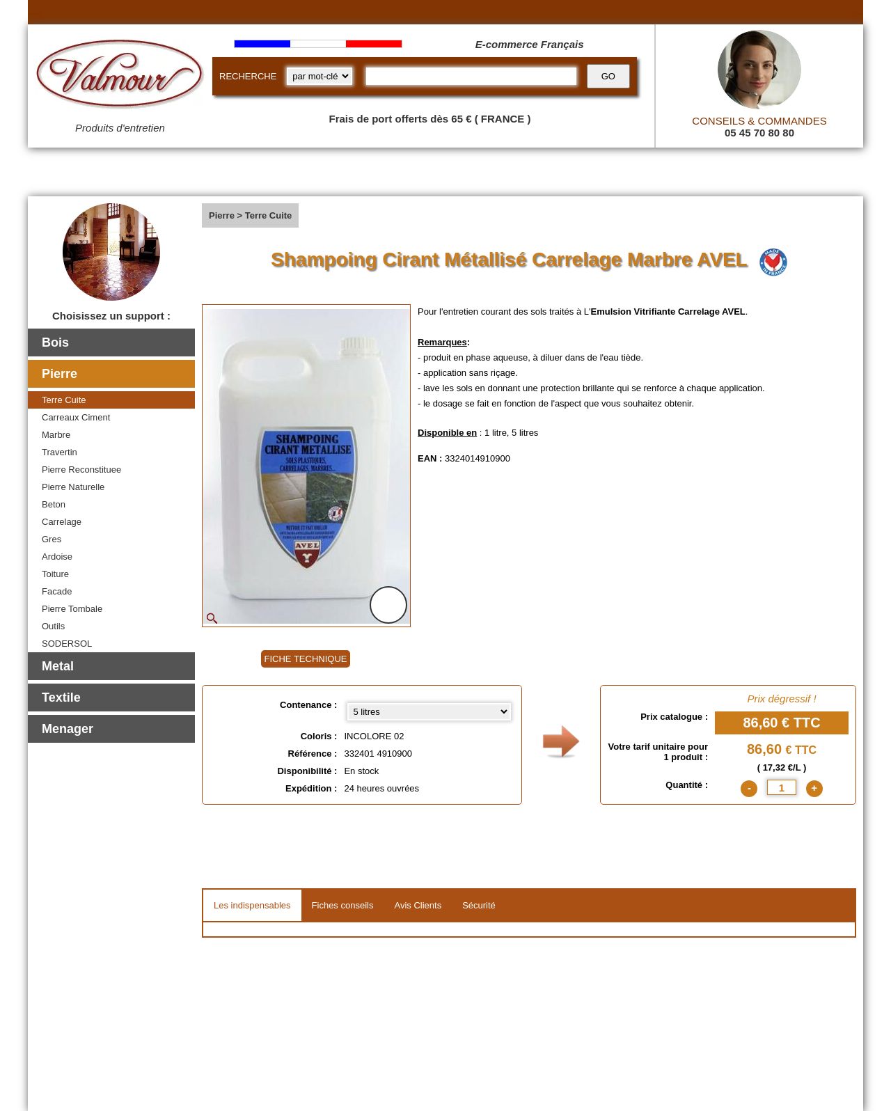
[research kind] (319, 76)
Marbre (56, 435)
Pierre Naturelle (73, 487)
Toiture (55, 574)
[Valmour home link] (120, 76)
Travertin (59, 452)
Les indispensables (252, 905)
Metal (58, 666)
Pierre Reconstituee (81, 469)
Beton (53, 504)
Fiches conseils (343, 905)
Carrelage (61, 522)
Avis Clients (417, 905)
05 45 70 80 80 (759, 133)
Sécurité (479, 905)
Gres (51, 539)
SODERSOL (67, 643)
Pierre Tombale (72, 609)
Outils (53, 626)
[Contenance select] (429, 711)
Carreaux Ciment (76, 417)
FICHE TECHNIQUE (306, 659)
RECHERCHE (247, 76)
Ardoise (57, 556)
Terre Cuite (64, 400)
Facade (57, 591)
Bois (55, 342)
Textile (61, 697)
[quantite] (781, 787)
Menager (67, 729)
